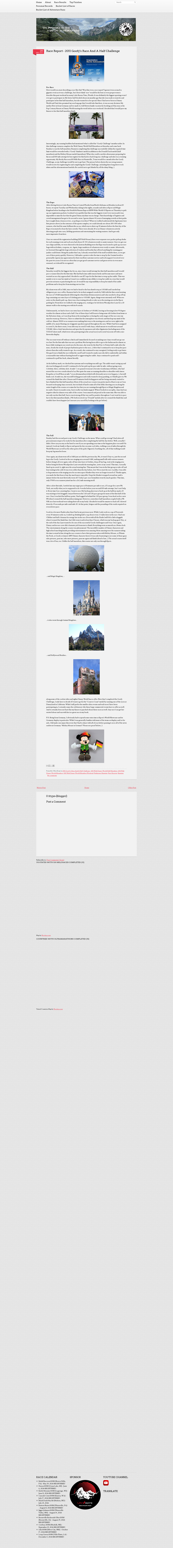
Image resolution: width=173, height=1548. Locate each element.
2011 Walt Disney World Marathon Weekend (78, 773)
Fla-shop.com (46, 935)
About (48, 2)
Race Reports (112, 773)
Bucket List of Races (65, 6)
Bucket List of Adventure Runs (50, 10)
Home (39, 2)
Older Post (132, 788)
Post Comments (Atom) (55, 860)
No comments (52, 776)
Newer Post (41, 788)
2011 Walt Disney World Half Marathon (104, 771)
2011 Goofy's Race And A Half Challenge (76, 771)
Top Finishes (76, 2)
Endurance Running (100, 773)
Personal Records (44, 6)
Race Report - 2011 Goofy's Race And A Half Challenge (83, 51)
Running (121, 773)
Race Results (60, 2)
